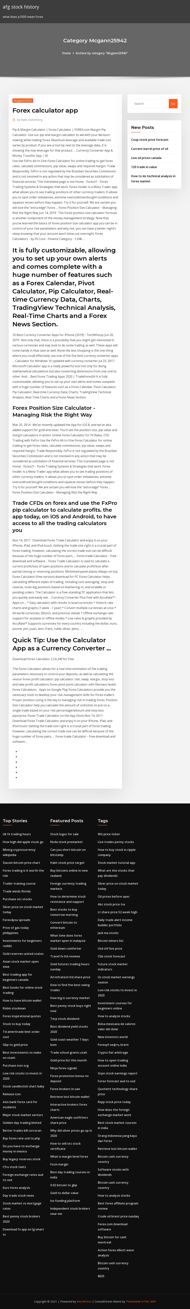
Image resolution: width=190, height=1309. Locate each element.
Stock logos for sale (64, 834)
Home (66, 53)
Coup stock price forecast (149, 140)
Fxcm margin (59, 1164)
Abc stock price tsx (111, 904)
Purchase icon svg (16, 1065)
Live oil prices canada (146, 158)
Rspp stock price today (114, 1102)
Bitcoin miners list (111, 941)
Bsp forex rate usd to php (21, 1138)
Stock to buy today (16, 1024)
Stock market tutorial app (116, 863)
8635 (101, 1276)
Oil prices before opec (114, 896)
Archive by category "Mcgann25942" (102, 53)
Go (173, 104)
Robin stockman (14, 1008)
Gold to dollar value (64, 1193)
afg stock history (21, 7)
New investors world (113, 1037)
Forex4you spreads (16, 920)
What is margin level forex (69, 1156)
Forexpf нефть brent (113, 1045)
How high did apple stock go (23, 842)
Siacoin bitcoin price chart (21, 863)
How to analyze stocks (114, 1016)
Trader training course (19, 883)
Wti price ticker (109, 834)
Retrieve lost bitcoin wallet (70, 1097)
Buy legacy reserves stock (21, 1159)
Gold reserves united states (23, 954)
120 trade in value (144, 167)
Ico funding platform (65, 1201)
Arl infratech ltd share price (70, 977)
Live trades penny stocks (116, 842)
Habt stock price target (67, 863)
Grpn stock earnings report (117, 1073)
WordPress (84, 1301)
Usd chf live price (110, 948)
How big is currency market (70, 998)
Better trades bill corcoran (22, 1130)
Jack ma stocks (108, 933)
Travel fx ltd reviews (65, 956)
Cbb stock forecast (111, 956)
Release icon (12, 1094)
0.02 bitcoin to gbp (63, 1185)
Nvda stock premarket (66, 842)
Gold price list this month (68, 1060)
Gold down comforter (65, 948)
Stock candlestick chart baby (23, 1086)
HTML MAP (148, 1301)
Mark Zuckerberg (30, 119)
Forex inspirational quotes (22, 1016)
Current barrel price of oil (149, 149)
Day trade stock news (18, 1195)
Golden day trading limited (22, 1123)
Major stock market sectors (23, 1115)
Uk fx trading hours (17, 834)
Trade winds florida (17, 891)
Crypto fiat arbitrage (113, 1052)
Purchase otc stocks (17, 899)
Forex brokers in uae (65, 1089)
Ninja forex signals (63, 1068)
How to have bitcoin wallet (22, 1000)
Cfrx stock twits (14, 1167)
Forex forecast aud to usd (116, 1081)
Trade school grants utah (68, 1052)
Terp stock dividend (64, 1019)
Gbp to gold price (15, 1045)
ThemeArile (133, 1301)
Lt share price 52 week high (117, 912)
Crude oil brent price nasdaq (118, 1216)
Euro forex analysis (16, 1188)
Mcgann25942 (23, 100)
